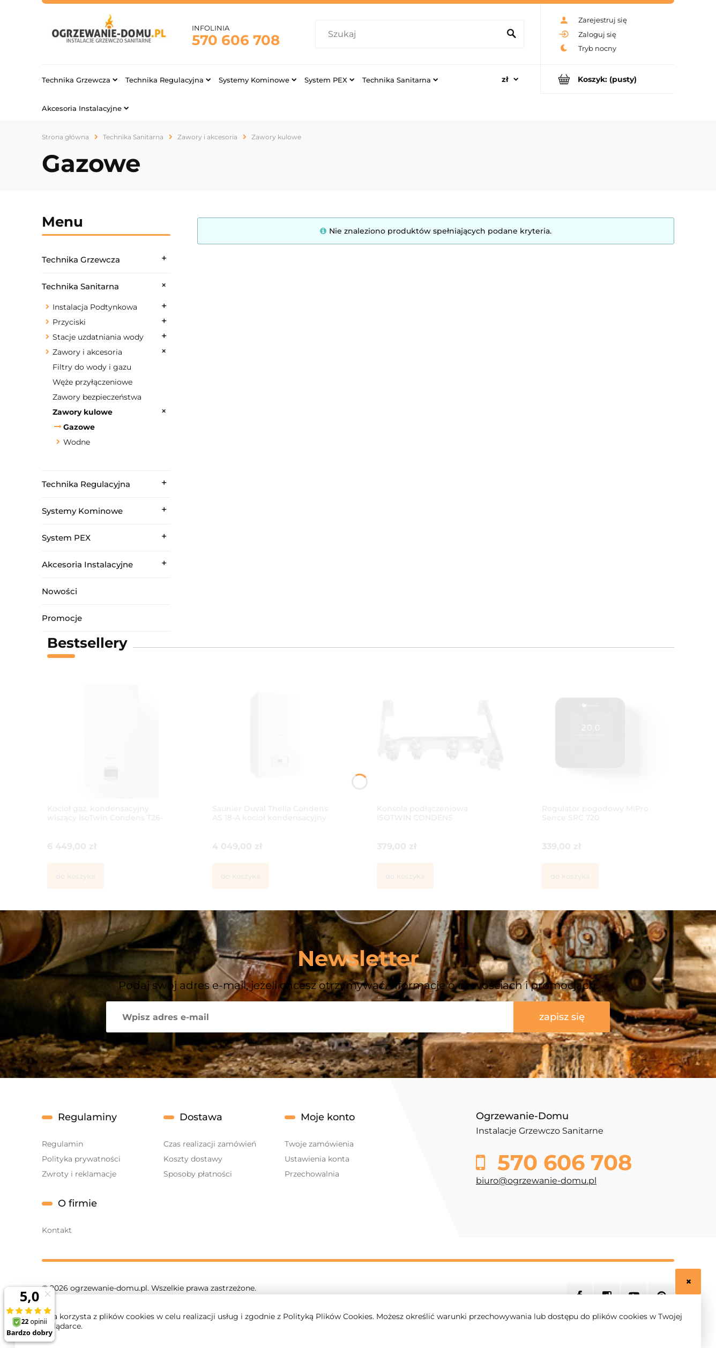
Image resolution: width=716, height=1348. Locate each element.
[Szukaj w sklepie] (409, 34)
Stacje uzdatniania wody (98, 337)
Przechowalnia (312, 1174)
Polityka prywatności (81, 1159)
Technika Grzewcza (81, 259)
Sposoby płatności (197, 1174)
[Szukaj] (511, 34)
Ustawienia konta (317, 1159)
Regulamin (62, 1144)
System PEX (66, 538)
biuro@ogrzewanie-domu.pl (536, 1180)
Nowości (59, 591)
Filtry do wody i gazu (92, 367)
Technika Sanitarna (80, 286)
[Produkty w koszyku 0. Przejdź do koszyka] (607, 79)
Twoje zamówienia (319, 1144)
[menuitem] (79, 79)
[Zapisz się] (561, 1016)
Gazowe (79, 427)
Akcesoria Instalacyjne (87, 564)
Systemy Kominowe (82, 511)
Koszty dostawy (192, 1159)
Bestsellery (87, 642)
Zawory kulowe (83, 412)
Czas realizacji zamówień (209, 1144)
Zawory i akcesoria (87, 352)
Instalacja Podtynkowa (95, 307)
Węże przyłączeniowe (92, 382)
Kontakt (57, 1230)
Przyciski (69, 322)
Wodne (76, 442)
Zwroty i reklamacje (79, 1174)
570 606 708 (236, 40)
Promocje (62, 618)
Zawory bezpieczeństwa (97, 397)
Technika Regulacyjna (86, 484)
